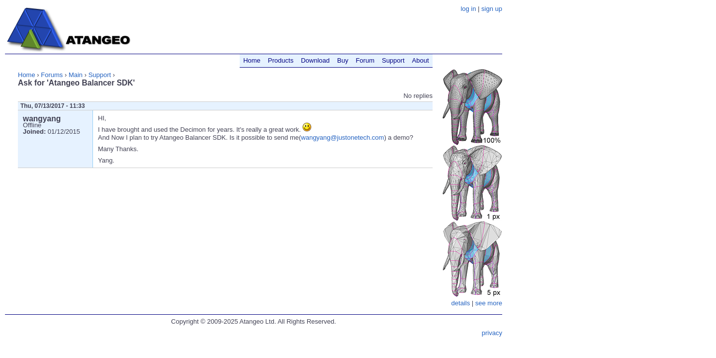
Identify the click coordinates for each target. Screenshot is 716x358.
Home (26, 75)
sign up (491, 8)
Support (100, 75)
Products (280, 60)
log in (468, 8)
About (420, 60)
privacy (492, 333)
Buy (342, 60)
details (460, 303)
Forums (52, 75)
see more (488, 303)
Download (315, 60)
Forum (365, 60)
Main (76, 75)
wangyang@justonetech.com (342, 137)
